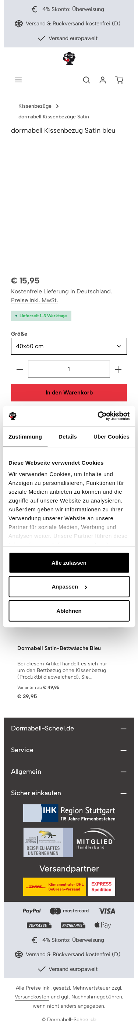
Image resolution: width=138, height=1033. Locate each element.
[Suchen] (86, 79)
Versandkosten (32, 997)
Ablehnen (68, 610)
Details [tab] (68, 436)
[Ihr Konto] (102, 79)
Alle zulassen (69, 562)
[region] (69, 208)
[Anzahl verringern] (19, 369)
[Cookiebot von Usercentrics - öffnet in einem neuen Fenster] (98, 416)
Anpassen (69, 586)
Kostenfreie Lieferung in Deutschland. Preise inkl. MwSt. (61, 296)
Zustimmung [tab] (25, 436)
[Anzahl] (69, 369)
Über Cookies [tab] (111, 436)
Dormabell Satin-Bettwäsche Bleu (59, 648)
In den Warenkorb (69, 392)
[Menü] (18, 79)
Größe (19, 333)
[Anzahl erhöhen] (118, 369)
